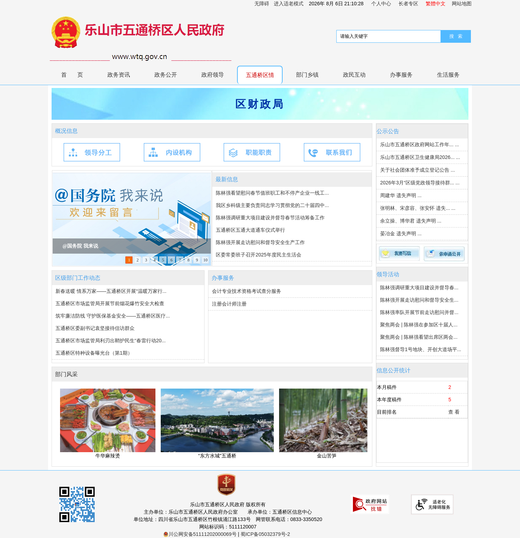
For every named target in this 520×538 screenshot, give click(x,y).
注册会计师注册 (229, 304)
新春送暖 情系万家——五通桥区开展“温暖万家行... (110, 291)
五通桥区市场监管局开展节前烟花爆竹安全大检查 (109, 303)
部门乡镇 (307, 75)
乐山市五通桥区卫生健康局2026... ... (420, 157)
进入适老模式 (288, 3)
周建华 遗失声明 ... (400, 195)
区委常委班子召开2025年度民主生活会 (258, 255)
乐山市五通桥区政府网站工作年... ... (419, 144)
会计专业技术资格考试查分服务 (246, 291)
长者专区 (408, 3)
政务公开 (165, 75)
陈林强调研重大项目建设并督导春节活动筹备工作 (270, 217)
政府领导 (212, 75)
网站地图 (462, 3)
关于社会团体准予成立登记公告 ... (417, 170)
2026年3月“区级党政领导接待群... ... (420, 182)
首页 (77, 75)
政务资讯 (118, 75)
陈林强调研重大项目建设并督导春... (419, 287)
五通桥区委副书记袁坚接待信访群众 (95, 328)
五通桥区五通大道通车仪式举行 (250, 230)
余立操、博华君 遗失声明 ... (410, 221)
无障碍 (261, 3)
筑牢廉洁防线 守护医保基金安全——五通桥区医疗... (112, 316)
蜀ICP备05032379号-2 (265, 534)
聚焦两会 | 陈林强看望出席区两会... (418, 337)
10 (205, 260)
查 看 (454, 412)
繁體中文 (435, 3)
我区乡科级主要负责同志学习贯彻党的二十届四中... (272, 205)
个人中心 (381, 3)
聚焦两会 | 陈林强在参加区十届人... (418, 324)
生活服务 (448, 75)
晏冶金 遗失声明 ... (400, 233)
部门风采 (66, 374)
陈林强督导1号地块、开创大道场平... (420, 349)
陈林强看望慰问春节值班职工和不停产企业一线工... (272, 193)
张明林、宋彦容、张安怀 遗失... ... (417, 208)
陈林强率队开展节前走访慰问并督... (419, 312)
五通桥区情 (260, 75)
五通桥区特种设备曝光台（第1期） (93, 353)
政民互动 (354, 75)
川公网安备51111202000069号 (200, 534)
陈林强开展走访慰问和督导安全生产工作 (260, 242)
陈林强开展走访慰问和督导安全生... (419, 300)
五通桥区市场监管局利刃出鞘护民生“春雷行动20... (110, 340)
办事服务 (401, 75)
